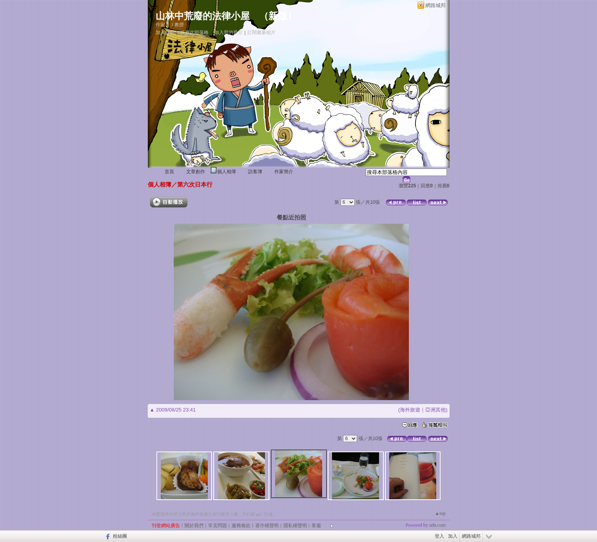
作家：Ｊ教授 (170, 24)
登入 (439, 536)
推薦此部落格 (194, 32)
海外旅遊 (410, 410)
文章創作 (195, 171)
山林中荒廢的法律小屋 (203, 16)
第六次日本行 (194, 184)
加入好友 (165, 32)
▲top (440, 513)
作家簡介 (283, 171)
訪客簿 (255, 171)
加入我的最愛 (228, 32)
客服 (316, 525)
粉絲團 (120, 536)
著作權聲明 (267, 525)
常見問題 (217, 525)
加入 (452, 536)
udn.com (437, 525)
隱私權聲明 (295, 525)
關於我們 (194, 525)
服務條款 (241, 525)
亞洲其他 (435, 410)
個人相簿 (226, 171)
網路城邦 (435, 5)
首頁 (169, 171)
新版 (278, 16)
